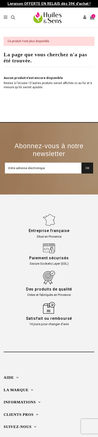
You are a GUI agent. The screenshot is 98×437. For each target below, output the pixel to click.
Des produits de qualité (49, 289)
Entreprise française (49, 230)
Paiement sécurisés (49, 258)
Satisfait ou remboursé (49, 318)
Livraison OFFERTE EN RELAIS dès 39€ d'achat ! (49, 3)
